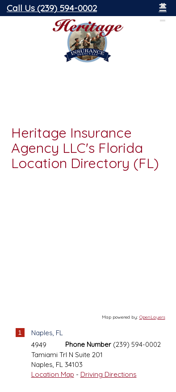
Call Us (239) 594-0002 (52, 7)
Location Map (52, 374)
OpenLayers (152, 317)
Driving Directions (108, 374)
